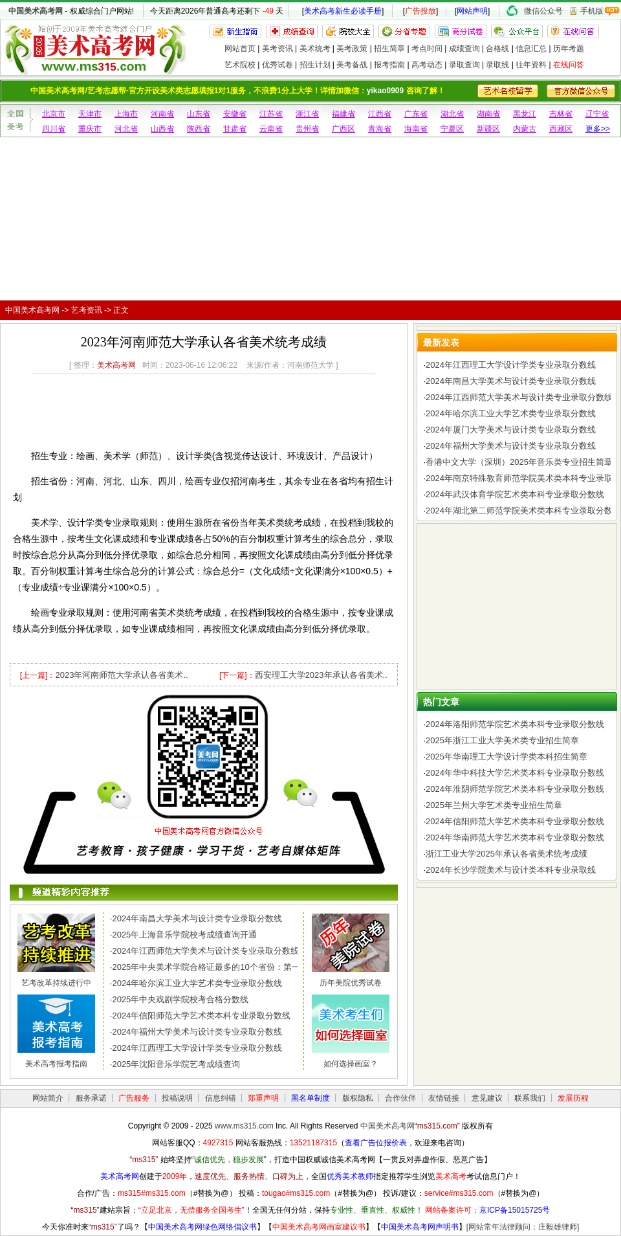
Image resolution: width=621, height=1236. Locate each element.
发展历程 (573, 1098)
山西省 (162, 128)
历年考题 (568, 48)
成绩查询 (464, 48)
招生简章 (389, 48)
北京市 (53, 113)
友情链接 (443, 1098)
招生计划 (315, 64)
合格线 (497, 48)
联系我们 (529, 1098)
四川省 (53, 128)
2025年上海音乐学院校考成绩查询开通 (184, 934)
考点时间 (426, 48)
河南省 (162, 113)
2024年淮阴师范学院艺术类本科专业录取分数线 (515, 789)
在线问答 (568, 64)
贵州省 (307, 128)
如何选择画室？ (350, 1063)
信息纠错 (220, 1098)
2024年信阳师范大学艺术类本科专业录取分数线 (201, 1015)
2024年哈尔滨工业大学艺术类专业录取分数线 (197, 983)
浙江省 (307, 113)
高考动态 (426, 64)
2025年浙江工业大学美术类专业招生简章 (502, 740)
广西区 (343, 128)
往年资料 (531, 64)
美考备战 (351, 64)
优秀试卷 (277, 64)
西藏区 (560, 128)
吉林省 (560, 113)
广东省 (416, 113)
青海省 (379, 128)
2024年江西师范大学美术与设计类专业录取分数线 (205, 951)
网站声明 (472, 11)
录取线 (497, 64)
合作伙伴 (400, 1098)
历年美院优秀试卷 (351, 982)
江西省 (379, 113)
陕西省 (198, 128)
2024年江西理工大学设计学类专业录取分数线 (197, 1048)
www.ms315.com (244, 1125)
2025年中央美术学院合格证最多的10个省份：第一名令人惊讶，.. (233, 967)
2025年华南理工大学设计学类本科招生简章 (506, 756)
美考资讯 (277, 48)
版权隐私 (357, 1098)
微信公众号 (543, 11)
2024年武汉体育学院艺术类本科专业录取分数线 (515, 494)
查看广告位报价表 (376, 1142)
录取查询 (464, 64)
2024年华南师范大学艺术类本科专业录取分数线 (515, 837)
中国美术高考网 (35, 11)
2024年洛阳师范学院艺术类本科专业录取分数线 (515, 724)
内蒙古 (524, 128)
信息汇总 (531, 48)
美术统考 (315, 48)
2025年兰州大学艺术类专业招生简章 (494, 805)
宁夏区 (452, 128)
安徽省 (234, 113)
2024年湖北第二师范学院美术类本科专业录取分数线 (523, 510)
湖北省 (452, 113)
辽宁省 (597, 113)
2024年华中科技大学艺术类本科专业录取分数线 (515, 773)
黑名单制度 (310, 1098)
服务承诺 (91, 1098)
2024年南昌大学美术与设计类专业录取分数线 (197, 918)
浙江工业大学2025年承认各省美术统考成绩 (506, 854)
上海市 (126, 113)
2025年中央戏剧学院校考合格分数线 (180, 999)
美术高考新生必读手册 (343, 11)
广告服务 (133, 1098)
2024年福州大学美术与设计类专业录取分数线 (197, 1032)
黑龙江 (524, 113)
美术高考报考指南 (56, 1063)
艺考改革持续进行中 (56, 982)
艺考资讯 (86, 310)
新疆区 (488, 128)
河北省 (126, 128)
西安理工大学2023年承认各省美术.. (321, 675)
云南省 (271, 128)
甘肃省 (234, 128)
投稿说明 (177, 1098)
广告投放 (420, 11)
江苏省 (271, 113)
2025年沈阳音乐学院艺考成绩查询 (176, 1064)
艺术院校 (240, 64)
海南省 (416, 128)
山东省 (198, 113)
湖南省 (488, 113)
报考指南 (389, 64)
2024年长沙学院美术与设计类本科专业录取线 (511, 870)
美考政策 (351, 48)
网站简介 (47, 1098)
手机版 (592, 11)
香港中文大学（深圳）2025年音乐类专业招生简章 (519, 462)
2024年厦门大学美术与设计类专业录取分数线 (511, 429)
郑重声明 (263, 1098)
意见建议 (487, 1098)
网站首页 (240, 48)
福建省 (343, 113)
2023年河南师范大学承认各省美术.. (121, 675)
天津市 (90, 113)
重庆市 (90, 128)
